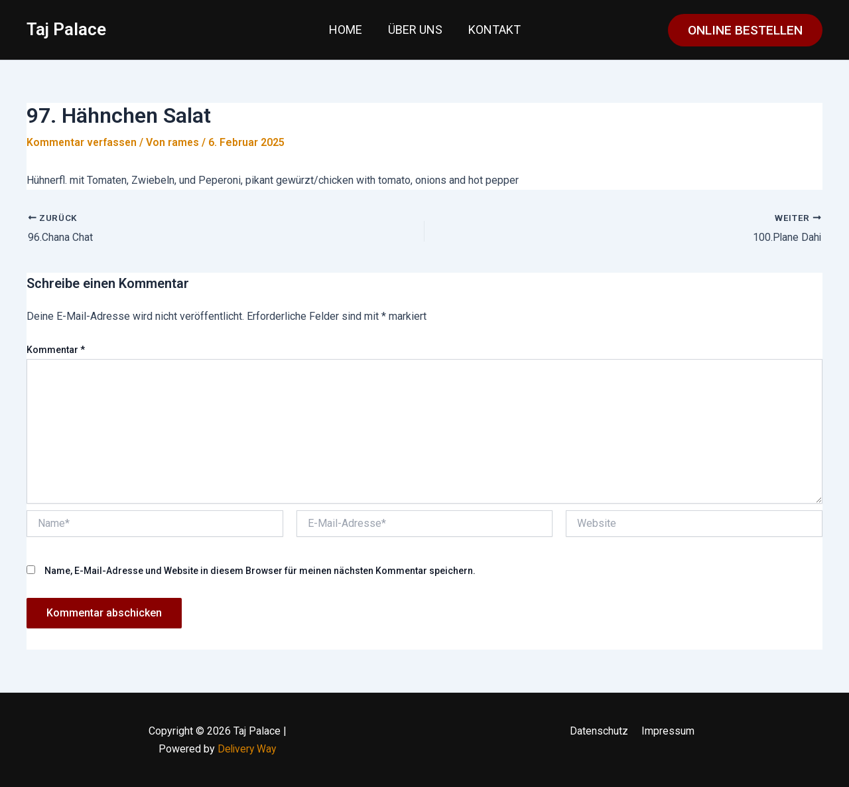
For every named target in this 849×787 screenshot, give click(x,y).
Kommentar (56, 349)
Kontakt (492, 29)
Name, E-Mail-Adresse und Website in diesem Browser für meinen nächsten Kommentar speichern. (260, 570)
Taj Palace (66, 29)
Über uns (415, 29)
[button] (745, 30)
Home (347, 29)
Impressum (666, 731)
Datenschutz (600, 731)
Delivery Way (246, 748)
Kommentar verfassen (83, 142)
